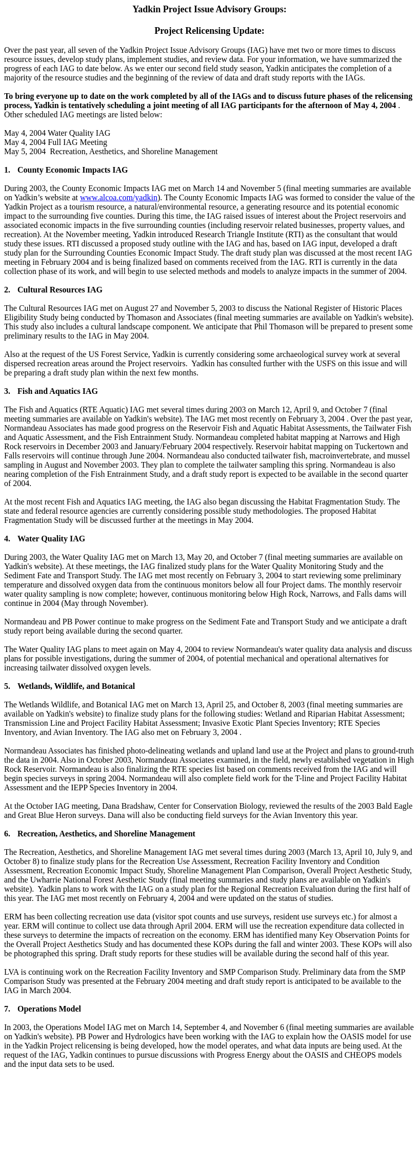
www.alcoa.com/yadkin (118, 197)
